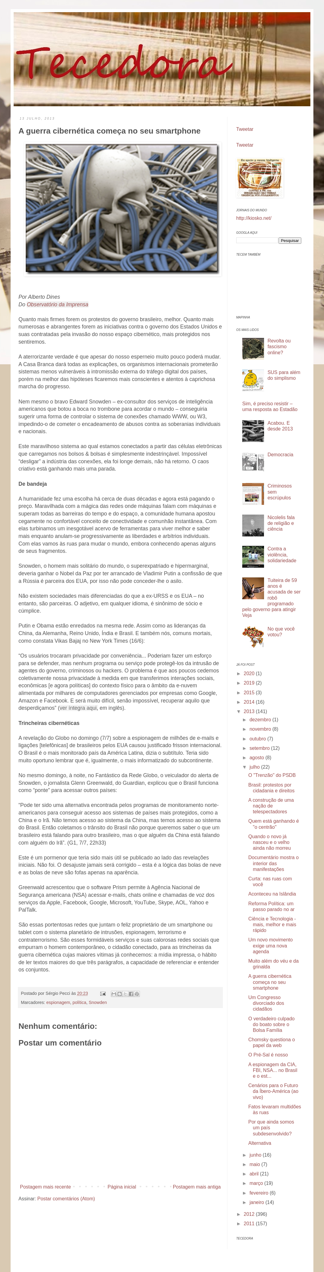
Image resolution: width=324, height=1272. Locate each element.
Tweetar (244, 129)
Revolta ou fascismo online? (279, 346)
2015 (250, 692)
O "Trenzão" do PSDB (272, 775)
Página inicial (121, 1186)
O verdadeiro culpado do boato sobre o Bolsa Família (271, 1024)
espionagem (58, 1002)
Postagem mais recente (45, 1186)
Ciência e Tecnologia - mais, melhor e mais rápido (272, 924)
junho (256, 1155)
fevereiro (260, 1192)
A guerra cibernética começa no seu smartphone (269, 982)
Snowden (98, 1002)
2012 (250, 1214)
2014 (250, 702)
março (257, 1183)
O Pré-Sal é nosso (268, 1054)
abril (255, 1173)
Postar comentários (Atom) (66, 1198)
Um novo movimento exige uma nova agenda (270, 945)
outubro (258, 738)
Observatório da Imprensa (57, 304)
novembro (261, 729)
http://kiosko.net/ (254, 218)
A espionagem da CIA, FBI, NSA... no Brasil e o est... (272, 1070)
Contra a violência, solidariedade (281, 554)
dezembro (261, 719)
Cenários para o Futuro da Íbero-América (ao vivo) (273, 1091)
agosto (257, 757)
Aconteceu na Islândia (272, 893)
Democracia (280, 454)
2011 (250, 1223)
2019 (250, 682)
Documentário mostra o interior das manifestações (273, 863)
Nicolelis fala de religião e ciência (281, 523)
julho (255, 767)
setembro (260, 748)
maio (255, 1164)
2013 (250, 711)
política (79, 1002)
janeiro (257, 1202)
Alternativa (259, 1143)
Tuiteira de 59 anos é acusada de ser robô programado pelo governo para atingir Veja (271, 598)
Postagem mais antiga (197, 1186)
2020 (250, 673)
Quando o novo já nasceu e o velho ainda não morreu (269, 842)
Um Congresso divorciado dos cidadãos (266, 1003)
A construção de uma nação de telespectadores (271, 806)
